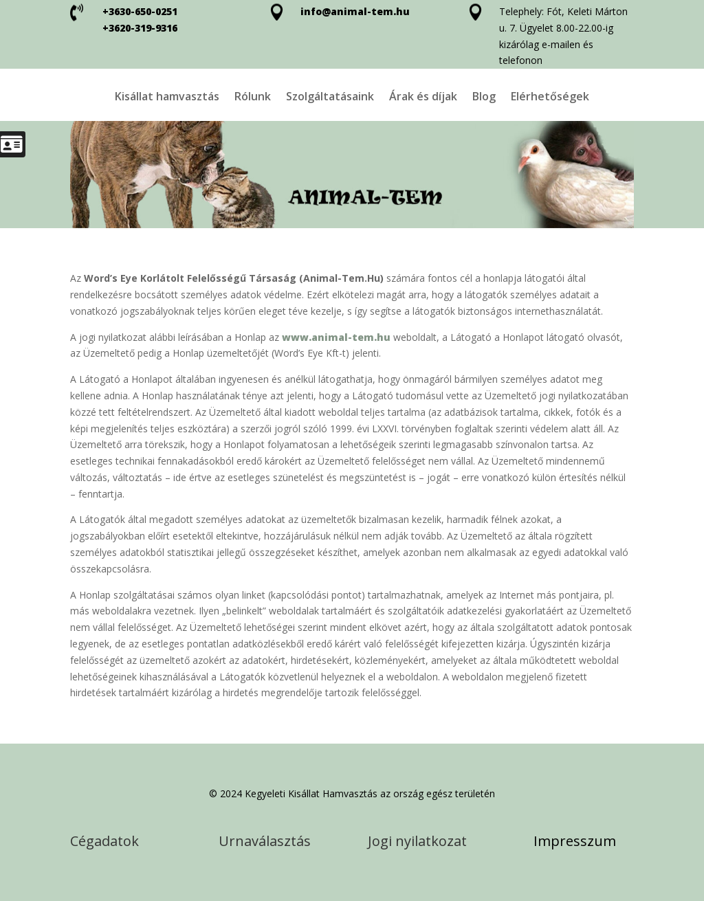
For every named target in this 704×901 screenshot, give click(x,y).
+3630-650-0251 (139, 11)
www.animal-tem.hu (336, 337)
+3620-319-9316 (139, 27)
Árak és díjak (423, 97)
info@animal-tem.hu (355, 11)
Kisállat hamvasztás (167, 97)
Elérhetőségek (550, 97)
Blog (484, 97)
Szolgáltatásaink (330, 97)
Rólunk (252, 97)
